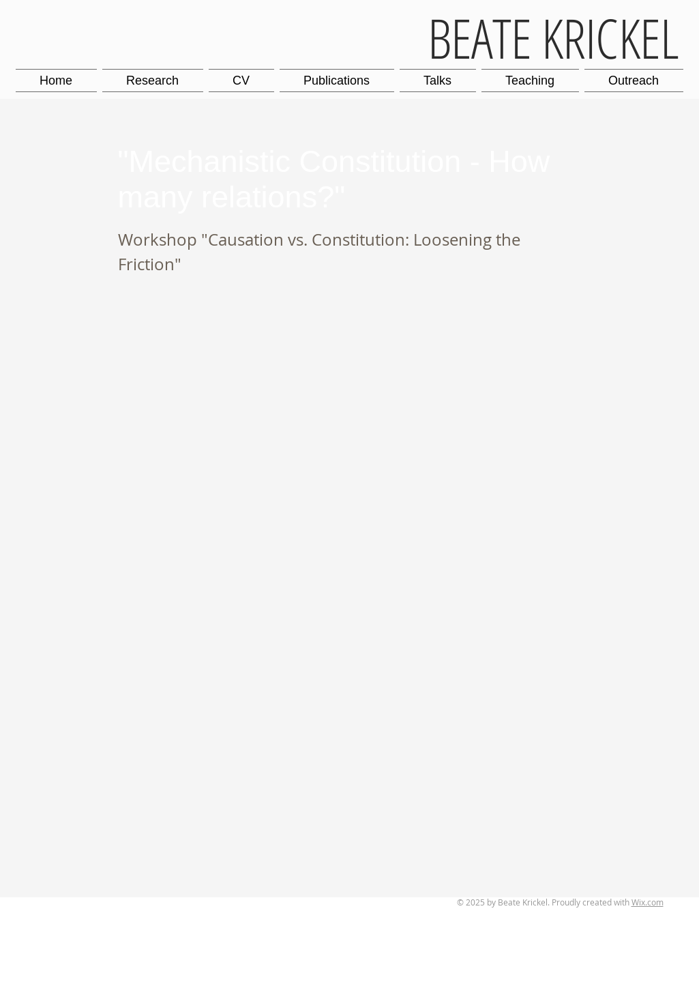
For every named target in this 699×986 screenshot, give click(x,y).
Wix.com (647, 902)
